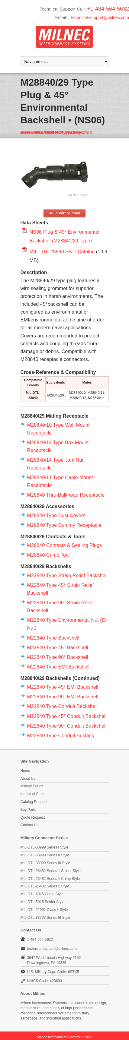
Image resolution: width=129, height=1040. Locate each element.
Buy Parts (28, 810)
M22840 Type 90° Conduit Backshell (67, 726)
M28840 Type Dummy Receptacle (64, 525)
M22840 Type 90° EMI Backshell (62, 696)
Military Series (32, 786)
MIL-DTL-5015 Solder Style (42, 902)
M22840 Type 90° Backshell (57, 657)
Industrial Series (34, 794)
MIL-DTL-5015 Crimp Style (42, 894)
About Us (28, 778)
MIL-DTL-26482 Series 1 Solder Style (51, 871)
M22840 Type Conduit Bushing (61, 735)
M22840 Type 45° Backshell (57, 647)
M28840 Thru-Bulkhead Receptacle (66, 495)
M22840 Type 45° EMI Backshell (62, 687)
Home (25, 771)
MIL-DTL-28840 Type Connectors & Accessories (56, 132)
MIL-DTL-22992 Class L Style (44, 910)
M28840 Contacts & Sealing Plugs (64, 545)
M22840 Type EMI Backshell (58, 666)
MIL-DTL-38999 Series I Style (44, 847)
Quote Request (33, 817)
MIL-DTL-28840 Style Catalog (62, 251)
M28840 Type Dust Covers (56, 515)
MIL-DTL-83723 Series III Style (45, 917)
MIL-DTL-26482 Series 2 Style (45, 886)
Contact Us (29, 825)
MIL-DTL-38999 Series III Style (45, 863)
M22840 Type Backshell (53, 637)
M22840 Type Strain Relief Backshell (67, 575)
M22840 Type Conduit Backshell (62, 706)
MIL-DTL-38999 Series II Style (45, 855)
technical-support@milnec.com (100, 17)
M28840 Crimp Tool (48, 555)
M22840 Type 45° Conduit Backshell (67, 716)
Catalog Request (34, 802)
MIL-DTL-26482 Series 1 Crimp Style (50, 879)
